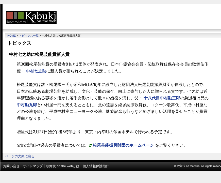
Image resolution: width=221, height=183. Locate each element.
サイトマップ (33, 166)
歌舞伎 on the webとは (62, 166)
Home (11, 35)
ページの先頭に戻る (20, 156)
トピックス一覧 (29, 35)
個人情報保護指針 (96, 166)
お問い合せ (11, 166)
